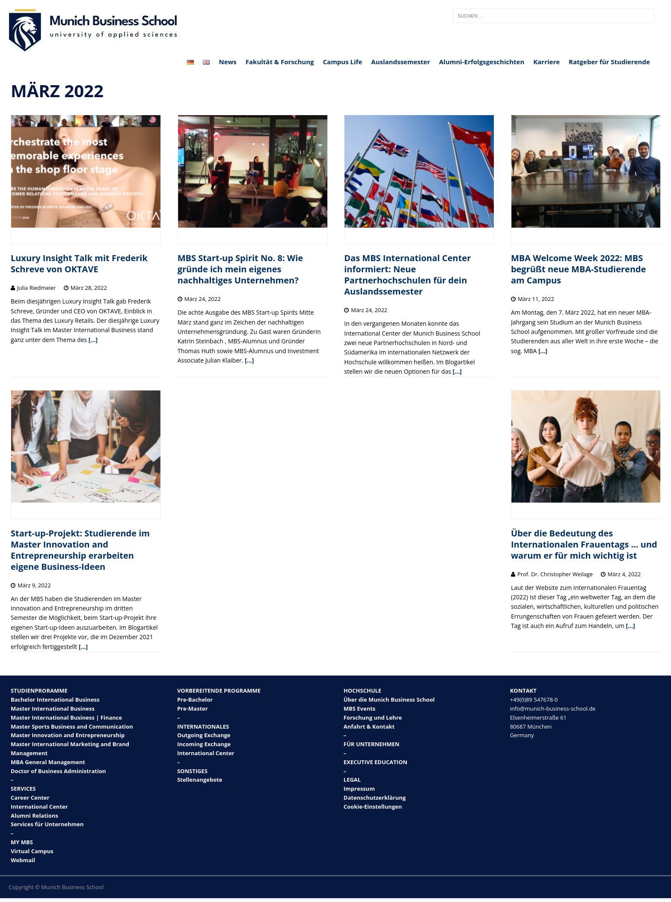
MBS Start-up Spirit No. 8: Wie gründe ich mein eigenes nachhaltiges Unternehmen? (240, 269)
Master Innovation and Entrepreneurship (68, 735)
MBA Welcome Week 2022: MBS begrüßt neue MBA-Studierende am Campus (578, 269)
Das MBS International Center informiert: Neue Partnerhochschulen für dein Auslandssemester (407, 274)
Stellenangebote (200, 779)
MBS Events (360, 708)
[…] (93, 340)
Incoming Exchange (204, 744)
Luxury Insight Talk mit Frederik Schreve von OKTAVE (79, 263)
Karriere (546, 61)
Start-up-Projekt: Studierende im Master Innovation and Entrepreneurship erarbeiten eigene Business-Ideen (80, 549)
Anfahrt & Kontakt (369, 726)
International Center (39, 806)
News (227, 61)
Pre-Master (192, 708)
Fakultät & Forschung (280, 61)
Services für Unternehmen (47, 824)
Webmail (23, 860)
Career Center (30, 797)
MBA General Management (48, 762)
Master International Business (53, 708)
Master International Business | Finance (66, 717)
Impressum (359, 788)
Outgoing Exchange (204, 735)
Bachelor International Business (55, 699)
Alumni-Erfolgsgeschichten (481, 61)
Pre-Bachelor (195, 699)
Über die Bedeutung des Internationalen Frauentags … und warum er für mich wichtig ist (584, 544)
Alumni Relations (34, 815)
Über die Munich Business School (389, 699)
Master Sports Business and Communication (72, 726)
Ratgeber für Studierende (609, 61)
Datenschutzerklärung (375, 797)
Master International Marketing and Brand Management (70, 748)
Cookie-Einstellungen (373, 806)
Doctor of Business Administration (58, 771)
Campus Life (342, 61)
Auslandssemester (400, 61)
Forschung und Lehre (373, 717)
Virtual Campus (32, 851)
